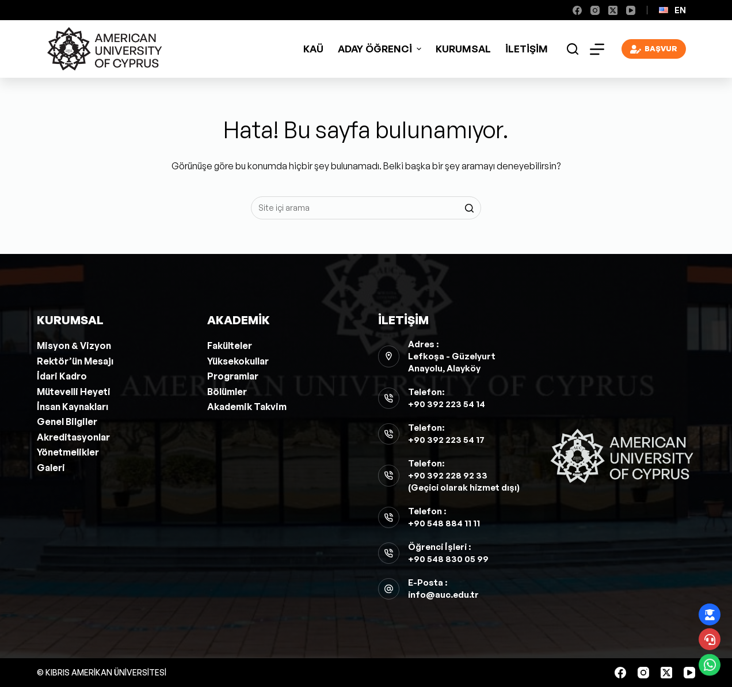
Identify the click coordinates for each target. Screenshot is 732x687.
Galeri (51, 467)
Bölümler (227, 391)
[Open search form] (572, 49)
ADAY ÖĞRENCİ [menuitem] (381, 49)
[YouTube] (630, 10)
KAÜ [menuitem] (313, 49)
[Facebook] (577, 10)
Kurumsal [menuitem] (463, 49)
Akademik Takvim (247, 406)
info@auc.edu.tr (443, 594)
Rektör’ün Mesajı (75, 361)
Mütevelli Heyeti (73, 391)
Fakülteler (229, 345)
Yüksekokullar (238, 361)
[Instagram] (595, 10)
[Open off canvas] (597, 49)
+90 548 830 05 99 (448, 558)
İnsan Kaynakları (72, 406)
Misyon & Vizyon (74, 345)
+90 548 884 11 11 (444, 523)
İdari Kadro (62, 376)
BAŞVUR (654, 49)
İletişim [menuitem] (526, 49)
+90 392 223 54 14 (446, 403)
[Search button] (469, 207)
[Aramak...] (366, 207)
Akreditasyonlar (73, 437)
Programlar (232, 376)
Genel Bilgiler (67, 421)
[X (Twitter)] (612, 10)
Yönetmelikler (68, 452)
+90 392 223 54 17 (446, 439)
